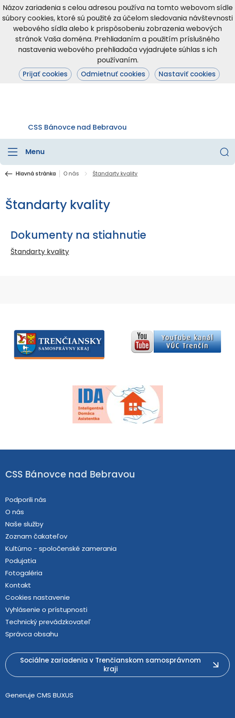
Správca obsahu (31, 634)
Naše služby (24, 524)
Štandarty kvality (39, 252)
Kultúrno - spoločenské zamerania (61, 548)
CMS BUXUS (55, 695)
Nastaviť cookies (187, 74)
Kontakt (18, 585)
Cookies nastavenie (37, 597)
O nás (71, 173)
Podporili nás (25, 499)
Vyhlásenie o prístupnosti (46, 609)
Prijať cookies (45, 74)
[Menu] (25, 152)
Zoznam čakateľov (36, 536)
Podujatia (20, 560)
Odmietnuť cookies (113, 74)
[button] (224, 152)
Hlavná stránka (36, 173)
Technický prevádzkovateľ (48, 621)
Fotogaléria (23, 572)
